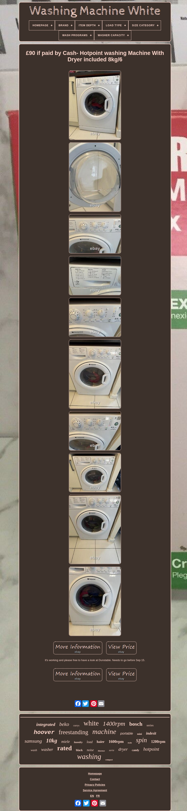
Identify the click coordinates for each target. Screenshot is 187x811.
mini (139, 734)
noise (90, 750)
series (150, 725)
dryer (123, 749)
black (79, 750)
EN (92, 795)
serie (111, 750)
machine (104, 731)
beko (64, 724)
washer (47, 749)
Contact (95, 779)
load (89, 742)
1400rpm (114, 723)
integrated (45, 724)
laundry (78, 742)
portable (126, 733)
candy (135, 750)
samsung (33, 741)
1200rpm (158, 742)
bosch (135, 724)
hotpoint (151, 749)
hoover (44, 732)
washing (89, 757)
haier (100, 742)
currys (76, 725)
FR (98, 795)
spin (141, 740)
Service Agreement (95, 790)
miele (65, 741)
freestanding (73, 732)
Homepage (95, 773)
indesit (151, 733)
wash (34, 750)
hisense (101, 750)
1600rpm (116, 741)
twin (130, 742)
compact (109, 760)
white (91, 723)
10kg (51, 740)
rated (64, 748)
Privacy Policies (95, 784)
